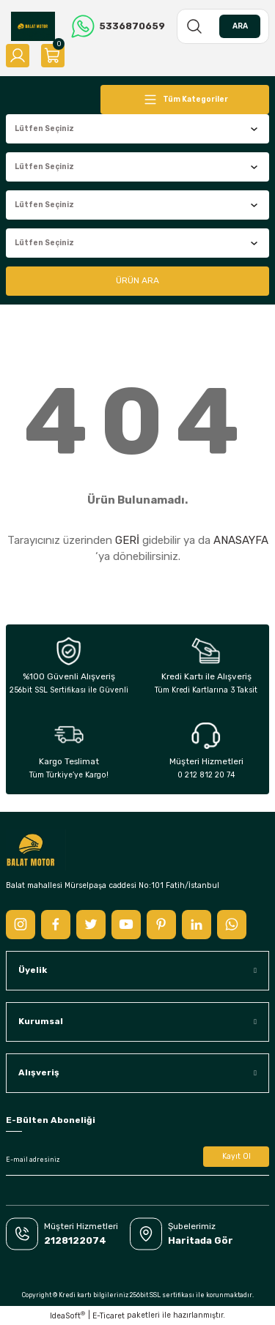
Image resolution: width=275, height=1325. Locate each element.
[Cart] (53, 55)
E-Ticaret (108, 1316)
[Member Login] (17, 55)
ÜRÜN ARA (137, 280)
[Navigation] (184, 99)
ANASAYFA (240, 540)
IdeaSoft (67, 1315)
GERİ (127, 540)
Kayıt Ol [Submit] (236, 1156)
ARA (240, 26)
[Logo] (33, 26)
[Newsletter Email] (137, 1159)
